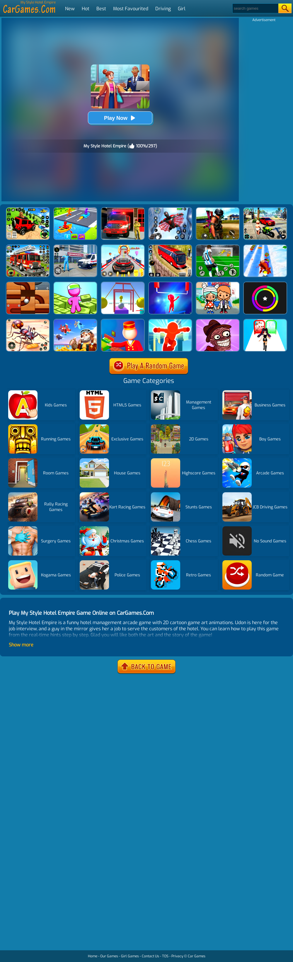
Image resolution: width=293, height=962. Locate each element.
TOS (165, 956)
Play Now (120, 118)
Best (101, 9)
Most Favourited (130, 9)
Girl (181, 9)
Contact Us (150, 956)
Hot (85, 9)
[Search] (255, 8)
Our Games (109, 956)
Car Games (196, 956)
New (70, 9)
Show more (21, 645)
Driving (163, 9)
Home (92, 956)
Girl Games (130, 956)
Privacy (177, 956)
